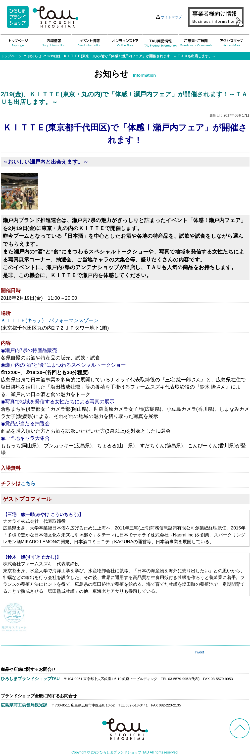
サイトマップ (171, 17)
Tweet (199, 652)
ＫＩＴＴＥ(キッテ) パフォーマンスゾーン (50, 320)
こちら (28, 483)
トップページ (11, 56)
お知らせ (35, 56)
